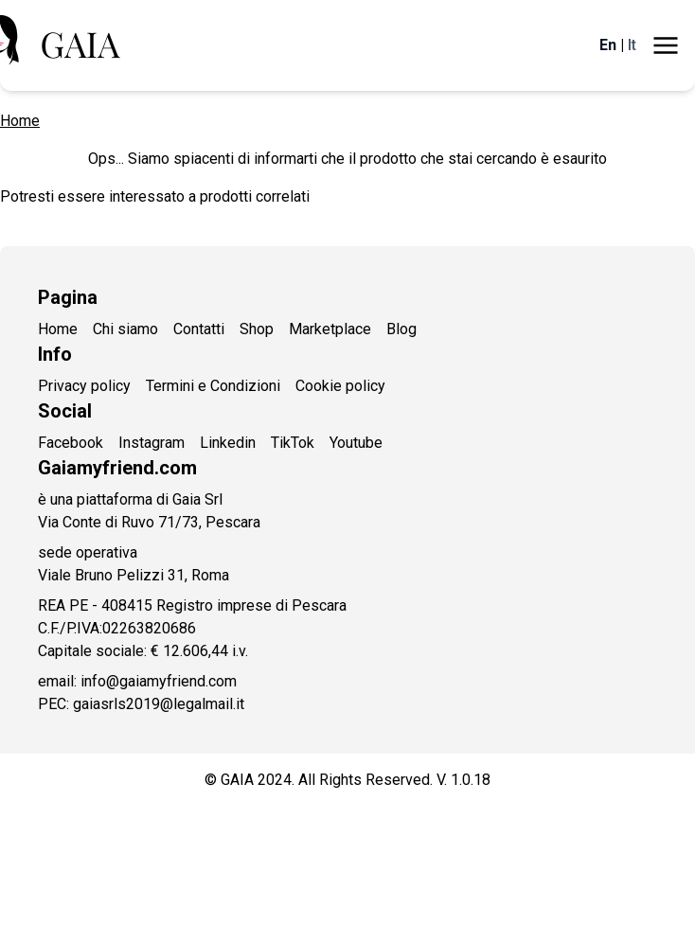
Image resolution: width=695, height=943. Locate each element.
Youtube (356, 443)
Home (20, 121)
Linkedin (228, 443)
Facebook (70, 443)
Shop (257, 329)
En (607, 45)
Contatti (198, 329)
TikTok (292, 443)
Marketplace (330, 329)
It (632, 45)
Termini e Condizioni (213, 386)
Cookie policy (340, 386)
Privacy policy (84, 386)
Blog (401, 329)
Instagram (151, 443)
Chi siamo (125, 329)
